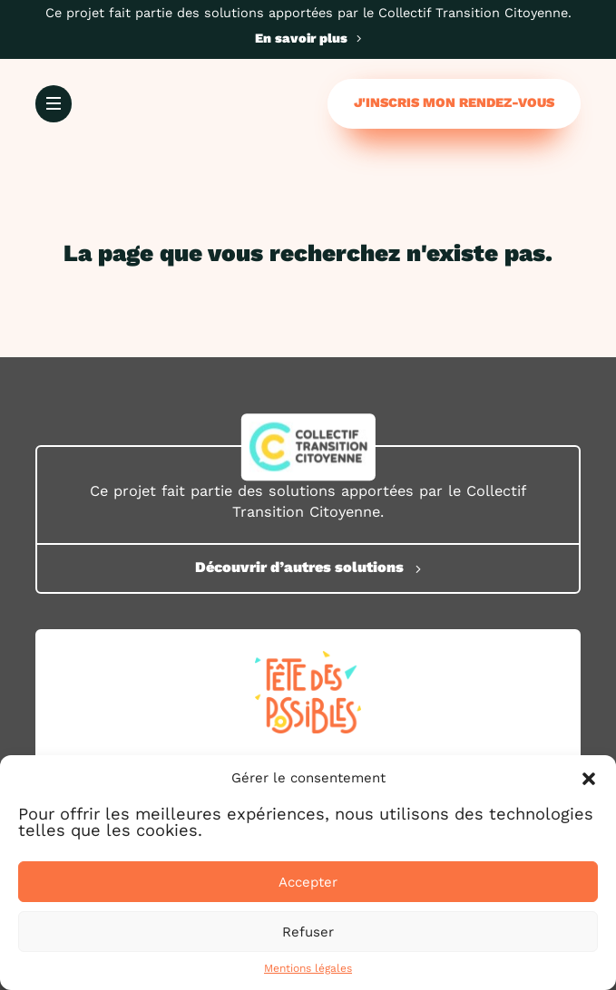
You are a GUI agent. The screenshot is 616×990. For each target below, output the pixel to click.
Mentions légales (308, 968)
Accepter (308, 882)
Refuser (308, 932)
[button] (589, 779)
